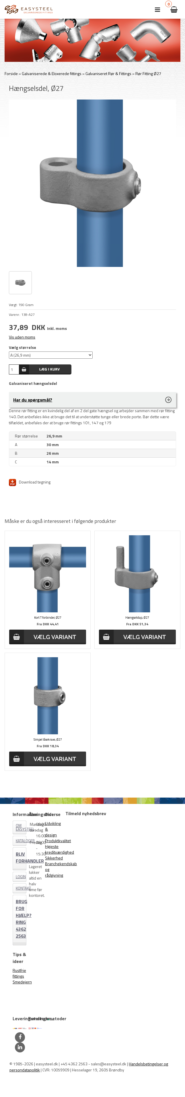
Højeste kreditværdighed (59, 849)
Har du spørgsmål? (32, 399)
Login (21, 877)
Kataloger (21, 841)
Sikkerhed (54, 858)
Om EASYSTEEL (21, 827)
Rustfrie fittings (19, 973)
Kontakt (21, 888)
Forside (11, 73)
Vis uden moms (22, 337)
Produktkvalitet (58, 841)
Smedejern (22, 982)
